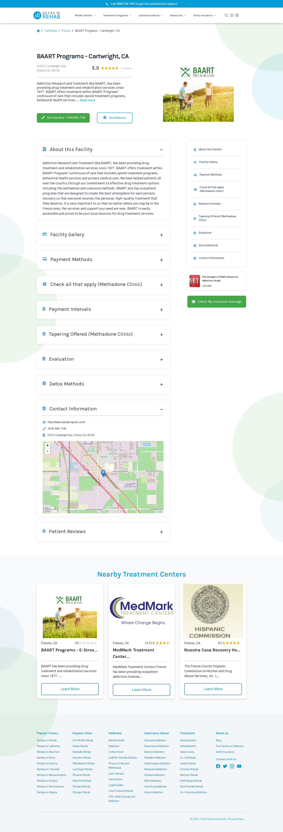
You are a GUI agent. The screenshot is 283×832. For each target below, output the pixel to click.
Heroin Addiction (153, 792)
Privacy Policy (235, 819)
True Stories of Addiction (230, 746)
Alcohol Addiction (154, 752)
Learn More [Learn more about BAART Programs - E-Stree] (69, 689)
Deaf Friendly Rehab (191, 786)
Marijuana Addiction (155, 769)
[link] (217, 175)
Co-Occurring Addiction (193, 792)
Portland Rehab (81, 786)
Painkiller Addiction (155, 758)
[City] (67, 31)
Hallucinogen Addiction (157, 763)
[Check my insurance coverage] (216, 302)
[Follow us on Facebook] (218, 766)
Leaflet (160, 512)
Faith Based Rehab (191, 781)
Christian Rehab (189, 769)
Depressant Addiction (156, 746)
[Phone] (63, 118)
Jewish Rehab (188, 763)
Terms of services (217, 819)
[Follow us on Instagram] (232, 766)
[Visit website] (114, 118)
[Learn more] (216, 281)
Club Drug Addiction (155, 786)
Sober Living (187, 752)
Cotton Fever (116, 752)
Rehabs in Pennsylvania (50, 786)
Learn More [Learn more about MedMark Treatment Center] (141, 690)
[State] (52, 31)
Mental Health (116, 740)
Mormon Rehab (189, 775)
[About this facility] (217, 150)
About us (222, 733)
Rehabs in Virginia (47, 792)
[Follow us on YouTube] (239, 766)
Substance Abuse (156, 733)
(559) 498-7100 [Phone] (57, 429)
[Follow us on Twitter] (225, 766)
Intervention (115, 779)
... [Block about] (85, 100)
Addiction (115, 733)
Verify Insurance (225, 752)
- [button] (47, 451)
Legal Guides (115, 785)
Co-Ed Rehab (188, 758)
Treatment (187, 733)
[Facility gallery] (217, 162)
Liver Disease (116, 773)
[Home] (39, 31)
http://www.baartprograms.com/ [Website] (66, 422)
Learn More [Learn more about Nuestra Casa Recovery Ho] (213, 689)
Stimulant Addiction (155, 740)
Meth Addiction (153, 781)
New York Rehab (82, 781)
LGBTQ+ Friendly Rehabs (122, 758)
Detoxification (188, 740)
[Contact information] (217, 258)
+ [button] (47, 446)
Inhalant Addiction (154, 775)
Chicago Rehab (81, 792)
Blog (218, 740)
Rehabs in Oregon (47, 781)
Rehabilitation (188, 746)
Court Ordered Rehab (120, 791)
